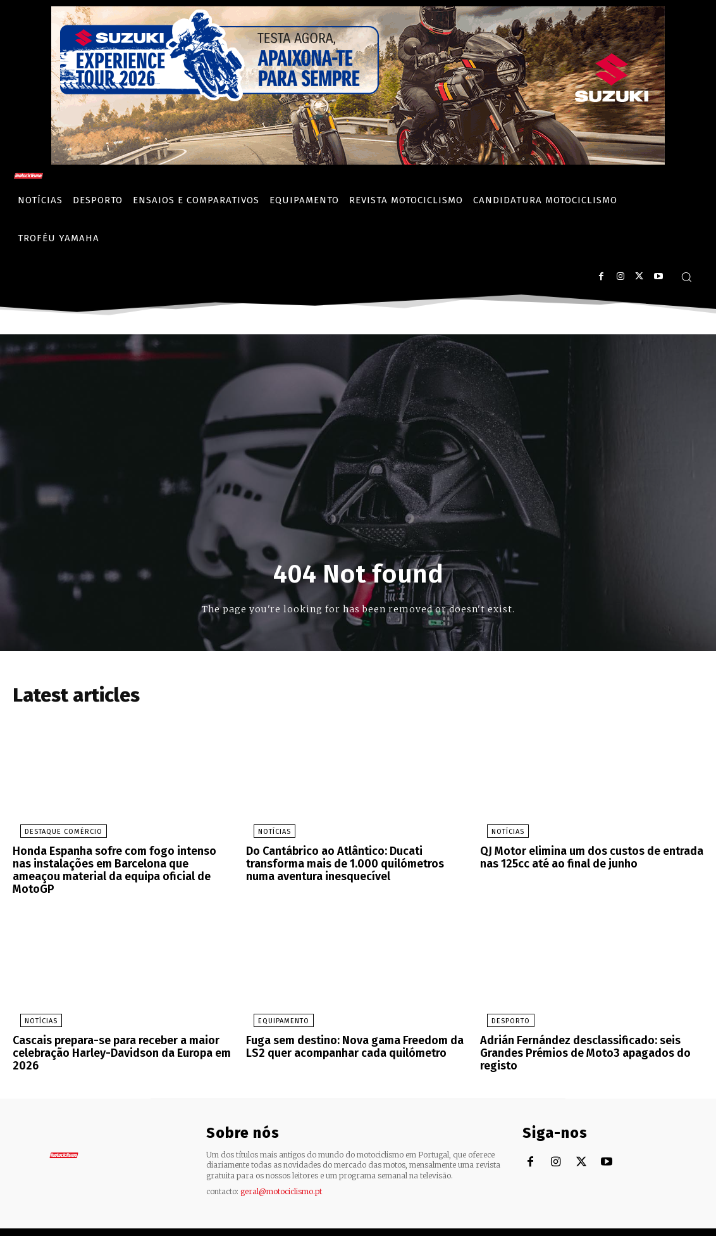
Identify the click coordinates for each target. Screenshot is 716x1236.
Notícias (266, 835)
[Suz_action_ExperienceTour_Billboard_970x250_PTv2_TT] (358, 161)
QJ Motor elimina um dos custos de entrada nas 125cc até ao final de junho (584, 859)
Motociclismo (88, 1223)
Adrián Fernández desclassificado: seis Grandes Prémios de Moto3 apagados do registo (578, 1037)
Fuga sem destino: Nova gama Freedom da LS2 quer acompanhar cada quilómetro (356, 1032)
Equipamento (276, 1007)
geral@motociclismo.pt (281, 1173)
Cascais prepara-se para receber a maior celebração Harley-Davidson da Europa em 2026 (114, 1037)
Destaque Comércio (56, 835)
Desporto (504, 1007)
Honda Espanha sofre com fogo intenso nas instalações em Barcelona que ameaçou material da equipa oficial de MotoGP (117, 865)
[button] (686, 277)
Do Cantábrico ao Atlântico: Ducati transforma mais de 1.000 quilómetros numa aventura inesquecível (355, 865)
